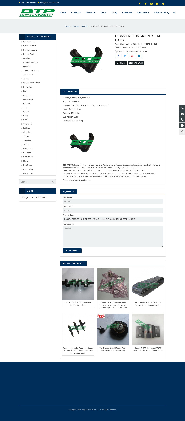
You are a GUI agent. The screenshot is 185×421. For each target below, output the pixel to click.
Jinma (25, 79)
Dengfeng (27, 95)
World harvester (29, 46)
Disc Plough (28, 165)
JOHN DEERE (132, 51)
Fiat (24, 91)
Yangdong (27, 140)
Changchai (27, 124)
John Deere (28, 75)
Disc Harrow (28, 173)
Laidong (26, 128)
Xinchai (26, 136)
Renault (26, 112)
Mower (26, 161)
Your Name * (68, 197)
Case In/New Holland (31, 83)
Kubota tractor (29, 42)
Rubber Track (28, 54)
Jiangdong (27, 132)
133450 (122, 51)
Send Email (136, 63)
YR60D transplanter (31, 70)
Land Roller (28, 149)
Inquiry (120, 63)
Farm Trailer (28, 157)
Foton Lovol (28, 99)
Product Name (68, 215)
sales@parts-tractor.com (49, 3)
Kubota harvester (30, 50)
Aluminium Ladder (30, 62)
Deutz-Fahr (27, 87)
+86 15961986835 (28, 3)
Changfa (26, 103)
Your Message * (69, 224)
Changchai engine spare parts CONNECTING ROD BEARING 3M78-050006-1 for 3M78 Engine (113, 305)
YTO (25, 107)
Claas (25, 116)
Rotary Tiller (28, 169)
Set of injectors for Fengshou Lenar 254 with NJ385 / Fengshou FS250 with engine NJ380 (78, 350)
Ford (25, 120)
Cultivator (27, 153)
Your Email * (68, 206)
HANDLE (143, 51)
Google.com (27, 197)
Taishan (26, 144)
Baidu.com (40, 197)
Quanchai (27, 66)
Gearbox (26, 58)
